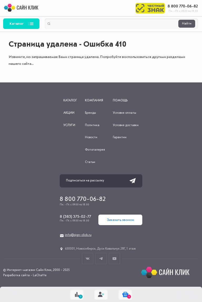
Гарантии (120, 137)
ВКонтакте (87, 258)
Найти (186, 23)
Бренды (90, 113)
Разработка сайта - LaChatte (25, 275)
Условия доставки (126, 125)
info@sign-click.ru (78, 235)
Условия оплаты (124, 113)
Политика (92, 125)
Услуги (69, 125)
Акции (68, 113)
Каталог (16, 24)
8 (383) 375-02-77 (75, 217)
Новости (91, 137)
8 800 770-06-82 (183, 6)
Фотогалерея (95, 149)
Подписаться (132, 180)
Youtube (114, 258)
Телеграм (101, 258)
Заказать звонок (120, 220)
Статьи (90, 162)
